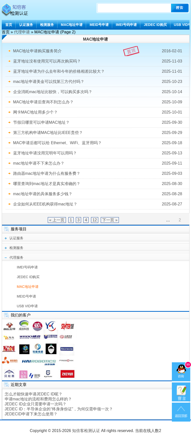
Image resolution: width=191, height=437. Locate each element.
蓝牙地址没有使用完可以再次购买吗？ (47, 61)
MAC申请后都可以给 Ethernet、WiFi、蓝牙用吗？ (57, 143)
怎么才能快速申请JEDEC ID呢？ (34, 394)
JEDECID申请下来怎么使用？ (31, 414)
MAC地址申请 (72, 25)
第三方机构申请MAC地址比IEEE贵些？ (48, 132)
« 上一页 (56, 220)
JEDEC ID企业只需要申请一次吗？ (36, 404)
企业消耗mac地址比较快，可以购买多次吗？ (52, 92)
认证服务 (26, 25)
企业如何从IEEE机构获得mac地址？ (45, 204)
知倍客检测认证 (86, 431)
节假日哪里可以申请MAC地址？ (41, 122)
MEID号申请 (99, 25)
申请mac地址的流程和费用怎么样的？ (38, 399)
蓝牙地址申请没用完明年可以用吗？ (45, 153)
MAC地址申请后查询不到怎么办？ (43, 102)
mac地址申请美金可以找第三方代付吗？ (48, 81)
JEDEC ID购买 (155, 25)
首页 (8, 25)
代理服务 (16, 257)
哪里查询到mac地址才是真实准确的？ (46, 184)
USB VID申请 (27, 306)
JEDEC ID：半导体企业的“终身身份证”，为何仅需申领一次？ (59, 409)
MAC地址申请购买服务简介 (37, 51)
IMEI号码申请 (126, 25)
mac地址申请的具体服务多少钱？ (42, 194)
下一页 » (109, 220)
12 (95, 220)
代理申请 (22, 32)
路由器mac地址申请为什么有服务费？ (46, 173)
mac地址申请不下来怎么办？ (38, 163)
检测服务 (47, 25)
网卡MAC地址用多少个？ (35, 112)
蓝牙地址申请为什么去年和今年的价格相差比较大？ (59, 71)
